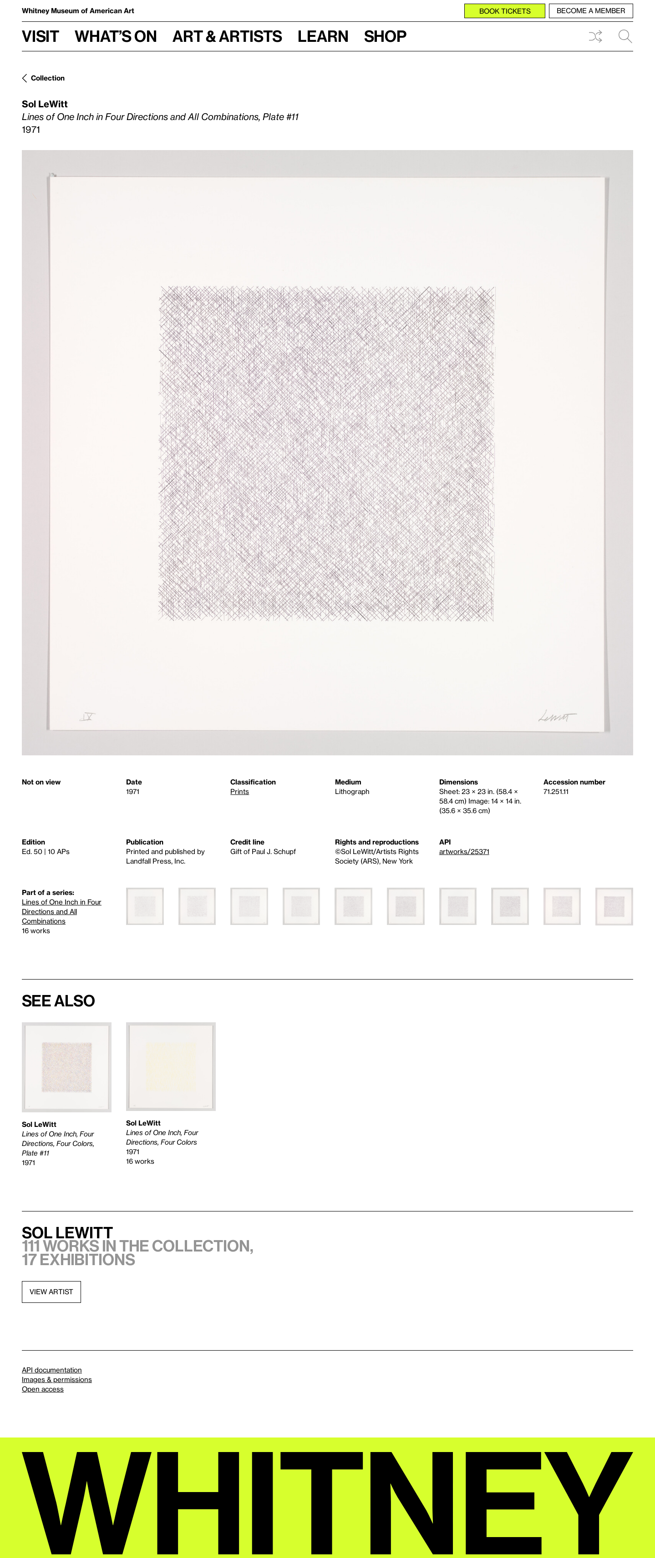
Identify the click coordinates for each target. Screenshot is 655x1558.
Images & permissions (57, 1379)
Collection (48, 78)
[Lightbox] (327, 452)
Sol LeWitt (45, 103)
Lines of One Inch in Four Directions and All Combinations (62, 911)
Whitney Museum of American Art (78, 10)
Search (625, 36)
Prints (239, 791)
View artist (51, 1291)
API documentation (52, 1370)
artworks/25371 (464, 851)
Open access (43, 1389)
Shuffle (595, 36)
